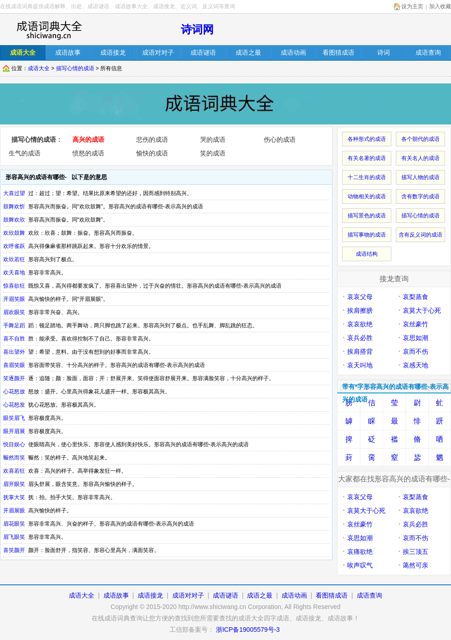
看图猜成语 (332, 595)
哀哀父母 (360, 296)
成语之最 (259, 595)
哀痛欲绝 (360, 551)
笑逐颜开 (14, 378)
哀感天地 (415, 365)
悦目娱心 (14, 444)
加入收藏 (440, 6)
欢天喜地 (14, 272)
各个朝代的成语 (420, 139)
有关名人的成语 (420, 158)
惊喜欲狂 (14, 286)
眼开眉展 (14, 431)
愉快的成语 (152, 153)
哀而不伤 (415, 351)
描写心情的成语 (75, 68)
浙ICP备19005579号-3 (248, 629)
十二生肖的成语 (367, 177)
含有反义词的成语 (420, 235)
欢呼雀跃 (14, 246)
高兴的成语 (88, 139)
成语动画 (294, 595)
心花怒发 (14, 405)
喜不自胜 (14, 338)
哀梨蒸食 (415, 296)
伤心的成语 (280, 139)
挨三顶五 (415, 551)
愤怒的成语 (88, 153)
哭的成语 (213, 139)
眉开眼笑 (14, 484)
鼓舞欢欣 (14, 220)
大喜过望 (14, 193)
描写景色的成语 (367, 215)
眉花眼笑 (14, 524)
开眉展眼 (14, 510)
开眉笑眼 (14, 299)
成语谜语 (225, 595)
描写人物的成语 (420, 177)
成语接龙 (150, 595)
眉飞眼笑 (14, 537)
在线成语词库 (48, 30)
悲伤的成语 (152, 139)
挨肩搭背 (360, 351)
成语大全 (39, 68)
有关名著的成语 (367, 158)
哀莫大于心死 (422, 310)
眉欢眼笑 (14, 312)
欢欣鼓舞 (14, 233)
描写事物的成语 (367, 235)
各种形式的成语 (367, 139)
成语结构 (367, 254)
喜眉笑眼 (14, 365)
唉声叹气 (360, 565)
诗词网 (197, 29)
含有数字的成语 (420, 196)
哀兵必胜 (360, 337)
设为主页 (412, 6)
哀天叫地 (360, 365)
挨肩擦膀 (360, 310)
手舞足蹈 (14, 325)
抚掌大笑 (14, 497)
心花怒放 (14, 391)
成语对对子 (188, 595)
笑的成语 (213, 153)
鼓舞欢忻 (14, 206)
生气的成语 (25, 153)
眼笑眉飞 (14, 418)
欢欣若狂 (14, 259)
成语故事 (116, 595)
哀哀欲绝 (360, 324)
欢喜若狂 (14, 471)
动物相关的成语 (367, 196)
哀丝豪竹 (415, 324)
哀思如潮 (415, 337)
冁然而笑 (14, 457)
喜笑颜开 (14, 550)
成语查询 (369, 595)
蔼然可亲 (415, 565)
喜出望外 (14, 352)
